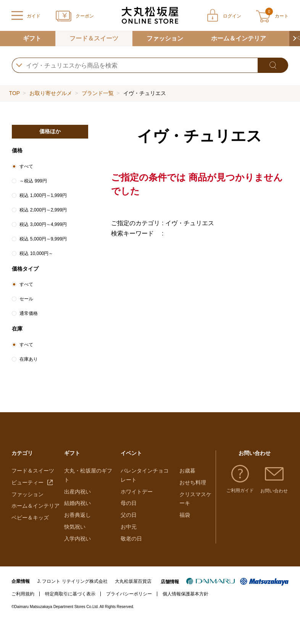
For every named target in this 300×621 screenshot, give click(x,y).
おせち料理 (192, 482)
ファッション (165, 38)
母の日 (129, 503)
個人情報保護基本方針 (185, 594)
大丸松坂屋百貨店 (133, 581)
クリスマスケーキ (195, 498)
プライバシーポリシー (129, 594)
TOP (14, 93)
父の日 (129, 515)
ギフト (32, 38)
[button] (294, 38)
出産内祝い (77, 492)
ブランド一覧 (98, 93)
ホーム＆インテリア (238, 38)
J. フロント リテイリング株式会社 (72, 581)
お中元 (129, 527)
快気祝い (74, 527)
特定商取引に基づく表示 (70, 594)
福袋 (184, 515)
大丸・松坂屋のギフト (88, 475)
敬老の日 (131, 539)
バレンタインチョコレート (145, 475)
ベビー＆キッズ (30, 518)
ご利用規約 (22, 594)
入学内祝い (77, 539)
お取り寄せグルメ (50, 93)
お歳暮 (187, 471)
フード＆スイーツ (93, 38)
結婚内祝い (77, 503)
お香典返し (77, 515)
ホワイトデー (137, 492)
